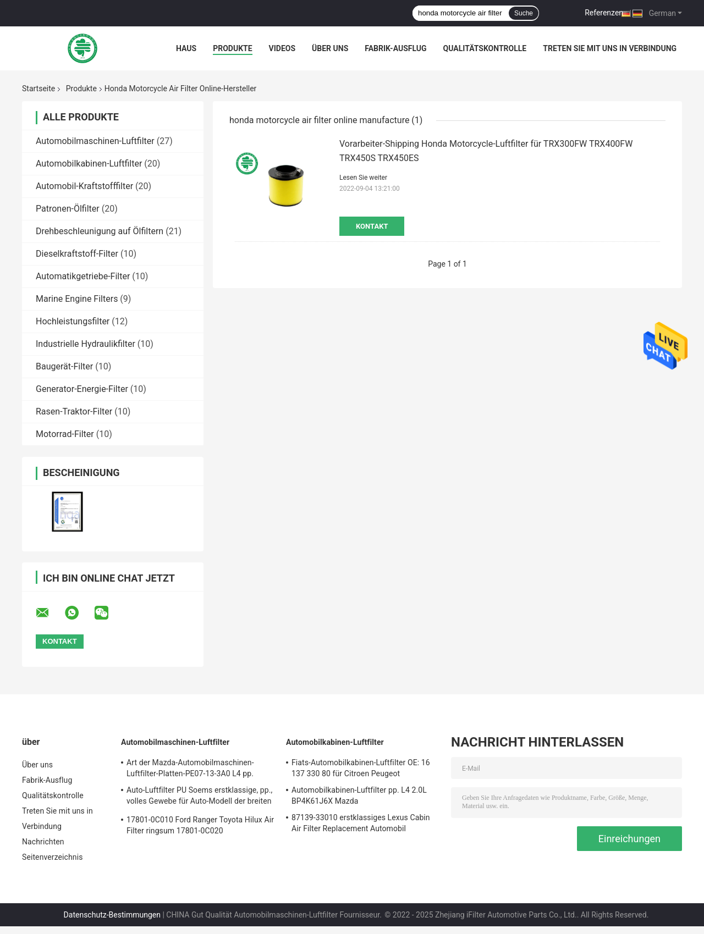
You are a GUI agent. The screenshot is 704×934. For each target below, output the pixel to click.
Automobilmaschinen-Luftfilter (95, 141)
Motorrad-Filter (65, 434)
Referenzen (604, 12)
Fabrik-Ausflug (395, 48)
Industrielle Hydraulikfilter (85, 344)
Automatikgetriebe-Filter (83, 276)
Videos (282, 48)
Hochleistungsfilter (72, 321)
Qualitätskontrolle (485, 48)
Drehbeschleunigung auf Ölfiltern (99, 231)
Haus (186, 48)
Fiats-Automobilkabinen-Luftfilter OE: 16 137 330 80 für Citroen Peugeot (361, 768)
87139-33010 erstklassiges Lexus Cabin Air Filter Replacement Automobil (361, 823)
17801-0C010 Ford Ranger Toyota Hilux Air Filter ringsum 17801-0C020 (200, 825)
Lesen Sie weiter (363, 177)
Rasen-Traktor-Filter (74, 411)
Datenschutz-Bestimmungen (112, 914)
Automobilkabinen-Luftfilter (89, 163)
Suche (523, 13)
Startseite (38, 88)
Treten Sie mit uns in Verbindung (609, 48)
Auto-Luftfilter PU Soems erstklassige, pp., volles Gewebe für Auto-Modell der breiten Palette (199, 797)
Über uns (330, 48)
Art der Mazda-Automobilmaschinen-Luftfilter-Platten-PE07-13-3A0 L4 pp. (190, 768)
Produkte (232, 48)
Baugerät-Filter (64, 366)
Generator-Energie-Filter (82, 389)
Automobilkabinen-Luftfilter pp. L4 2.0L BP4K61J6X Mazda (359, 795)
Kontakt (372, 226)
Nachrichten (43, 841)
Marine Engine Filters (77, 299)
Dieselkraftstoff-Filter (77, 253)
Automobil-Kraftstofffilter (84, 186)
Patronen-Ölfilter (68, 208)
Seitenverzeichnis (52, 857)
